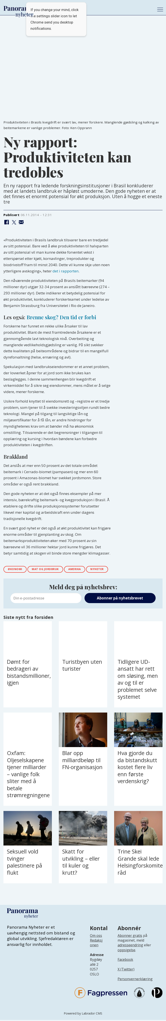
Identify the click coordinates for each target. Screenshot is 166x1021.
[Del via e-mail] (21, 222)
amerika (86, 570)
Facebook (125, 960)
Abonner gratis (130, 936)
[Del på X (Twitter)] (14, 222)
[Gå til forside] (18, 8)
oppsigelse (126, 951)
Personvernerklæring (135, 980)
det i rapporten (65, 271)
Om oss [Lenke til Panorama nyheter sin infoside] (96, 936)
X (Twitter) (126, 970)
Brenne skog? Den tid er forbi (61, 317)
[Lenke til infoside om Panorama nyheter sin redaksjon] (96, 947)
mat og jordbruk (52, 570)
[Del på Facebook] (6, 222)
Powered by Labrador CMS (83, 1014)
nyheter (111, 570)
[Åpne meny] (160, 9)
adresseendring (130, 946)
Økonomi (17, 570)
